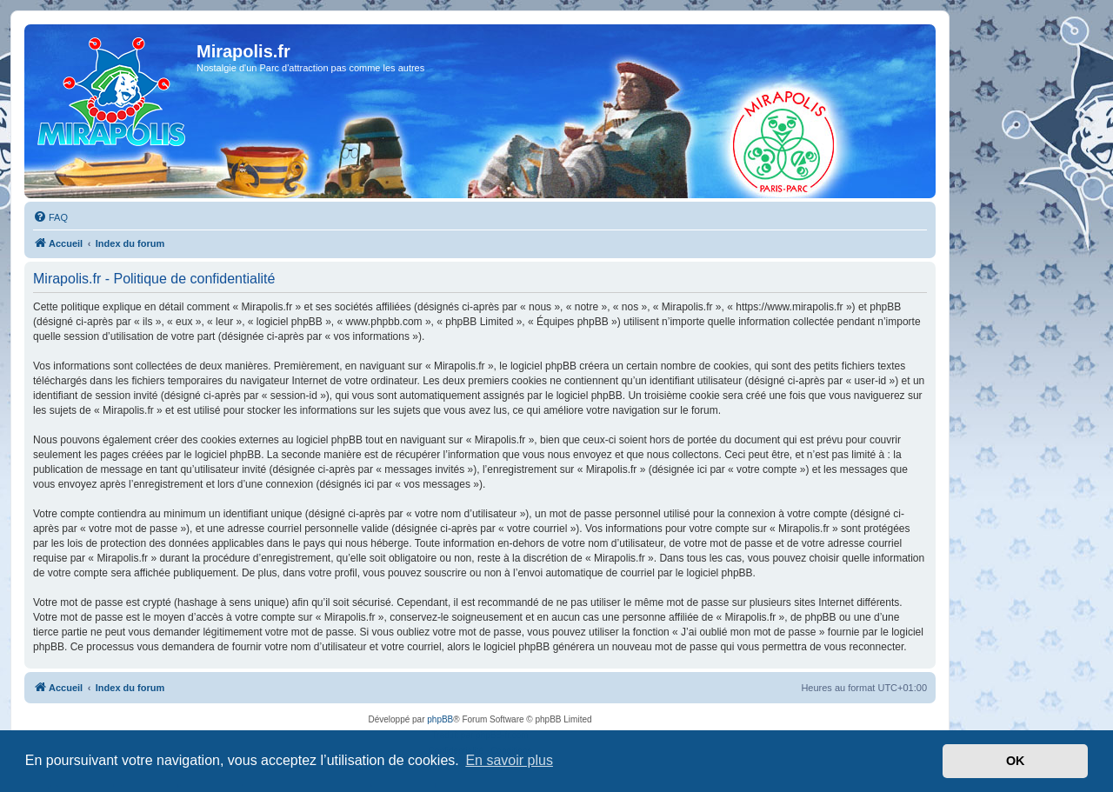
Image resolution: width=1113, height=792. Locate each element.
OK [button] (1015, 761)
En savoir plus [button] (509, 760)
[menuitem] (50, 217)
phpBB (440, 719)
